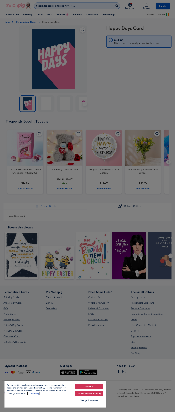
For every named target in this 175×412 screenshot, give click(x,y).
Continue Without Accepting (89, 393)
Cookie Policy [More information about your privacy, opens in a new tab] (33, 393)
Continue (89, 387)
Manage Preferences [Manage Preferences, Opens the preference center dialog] (89, 400)
